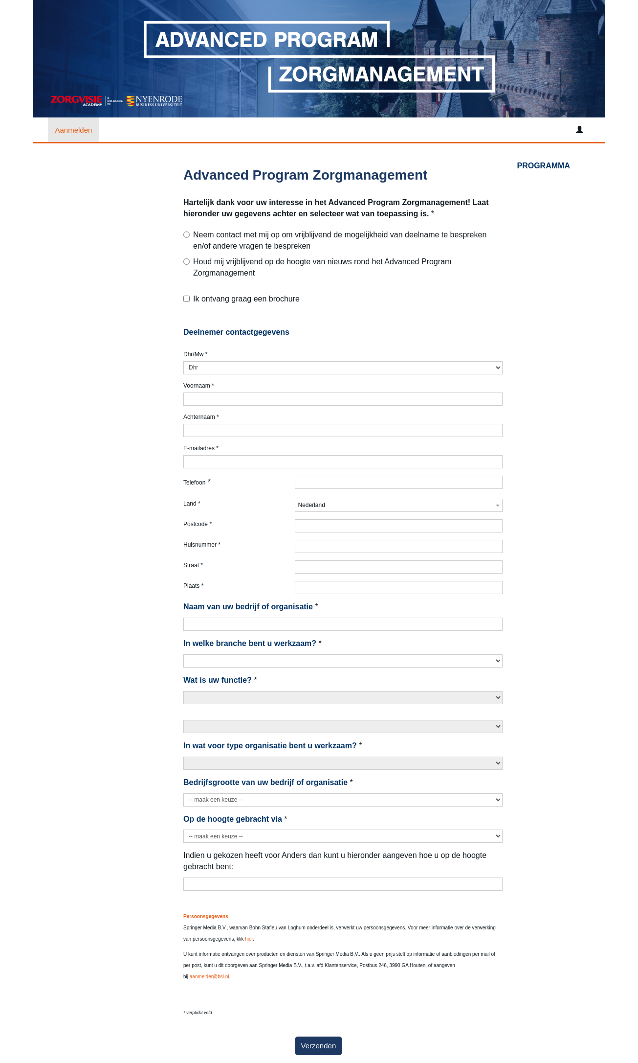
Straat (193, 565)
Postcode (197, 524)
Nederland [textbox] (311, 505)
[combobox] (399, 505)
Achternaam (201, 417)
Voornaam (198, 385)
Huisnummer (201, 544)
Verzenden (318, 1045)
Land (191, 503)
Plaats (193, 585)
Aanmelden (73, 130)
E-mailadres (201, 448)
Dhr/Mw (195, 354)
